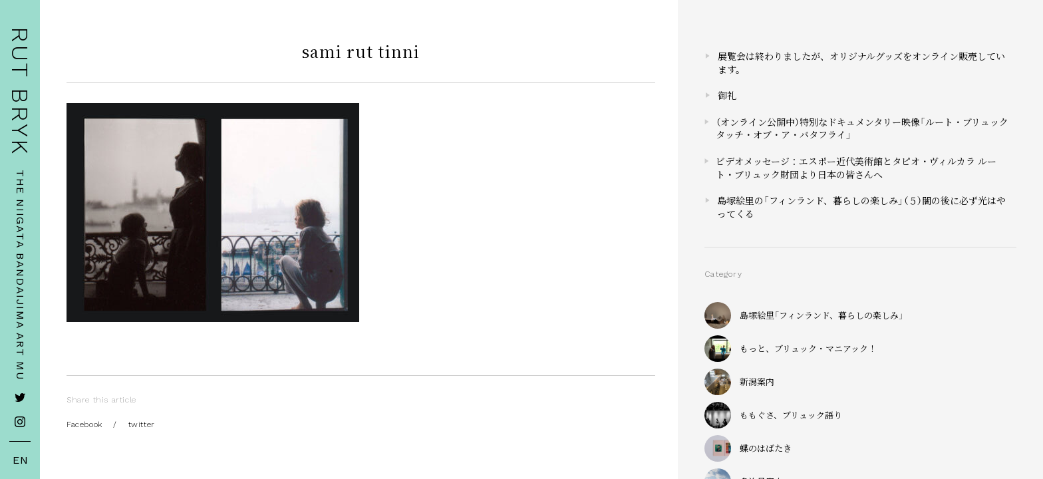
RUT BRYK (20, 91)
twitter (141, 424)
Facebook (84, 424)
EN (21, 460)
